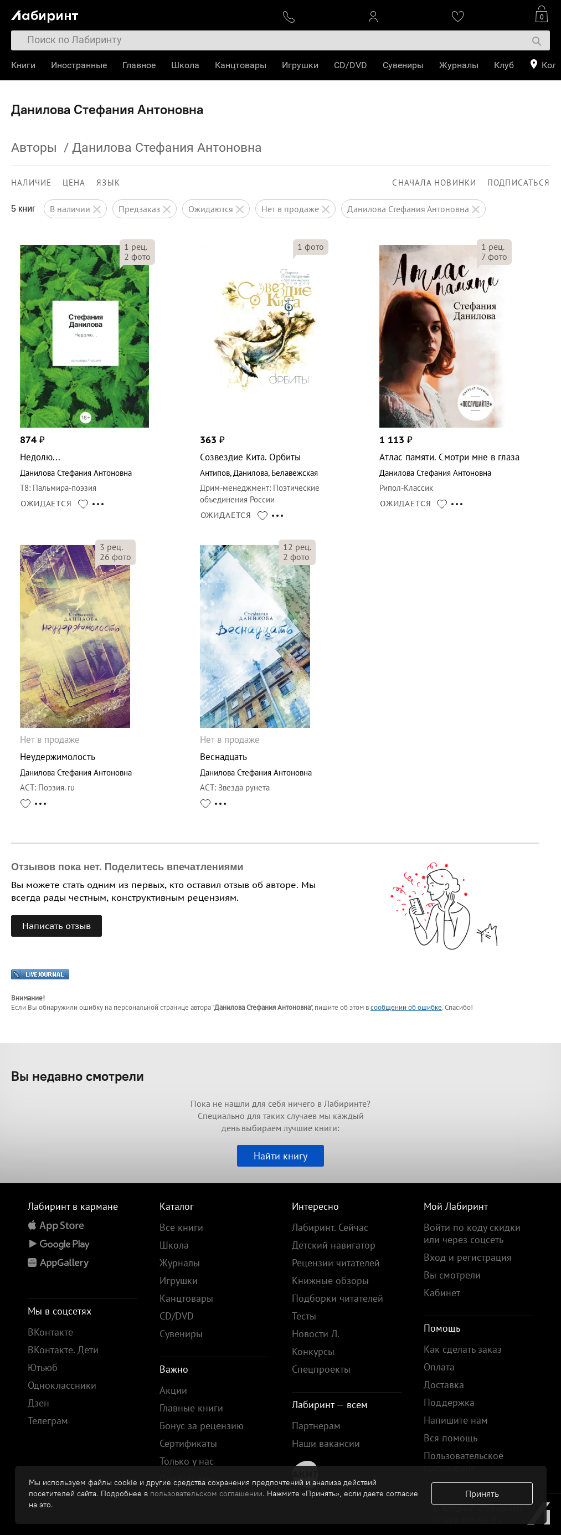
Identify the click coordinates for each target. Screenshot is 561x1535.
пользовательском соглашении (206, 1493)
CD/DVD (350, 65)
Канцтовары (240, 65)
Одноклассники (62, 1385)
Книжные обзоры (330, 1280)
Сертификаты (188, 1443)
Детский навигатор (333, 1245)
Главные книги (191, 1407)
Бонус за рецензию (201, 1425)
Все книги (181, 1227)
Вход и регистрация (468, 1257)
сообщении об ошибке (406, 1007)
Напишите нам (456, 1420)
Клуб (504, 65)
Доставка (444, 1384)
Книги (23, 65)
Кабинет (442, 1292)
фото (137, 256)
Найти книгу (280, 1155)
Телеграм (48, 1420)
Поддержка (449, 1402)
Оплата (439, 1367)
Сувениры (403, 65)
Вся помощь (450, 1437)
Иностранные (79, 65)
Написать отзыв (56, 925)
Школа (185, 65)
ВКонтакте (50, 1332)
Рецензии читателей (336, 1262)
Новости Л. (315, 1333)
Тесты (304, 1316)
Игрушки (300, 65)
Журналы (458, 65)
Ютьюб (43, 1367)
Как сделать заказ (463, 1349)
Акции (173, 1390)
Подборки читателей (337, 1298)
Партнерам (316, 1425)
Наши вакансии (326, 1443)
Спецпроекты (321, 1369)
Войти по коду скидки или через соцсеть (472, 1233)
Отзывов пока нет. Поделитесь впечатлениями (127, 866)
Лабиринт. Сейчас (330, 1227)
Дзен (38, 1403)
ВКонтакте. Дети (63, 1349)
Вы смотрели (452, 1275)
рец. (135, 246)
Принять (482, 1493)
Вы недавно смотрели (77, 1075)
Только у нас (186, 1461)
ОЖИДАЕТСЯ (46, 504)
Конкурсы (313, 1351)
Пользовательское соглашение (463, 1461)
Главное (139, 65)
